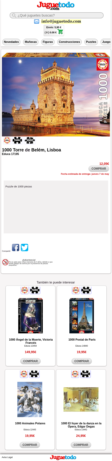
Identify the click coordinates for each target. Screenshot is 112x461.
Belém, (38, 149)
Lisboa (54, 149)
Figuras (48, 41)
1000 (7, 149)
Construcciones (69, 41)
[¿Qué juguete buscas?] (57, 15)
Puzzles (91, 41)
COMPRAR (98, 168)
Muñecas (31, 41)
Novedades (11, 41)
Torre (18, 149)
